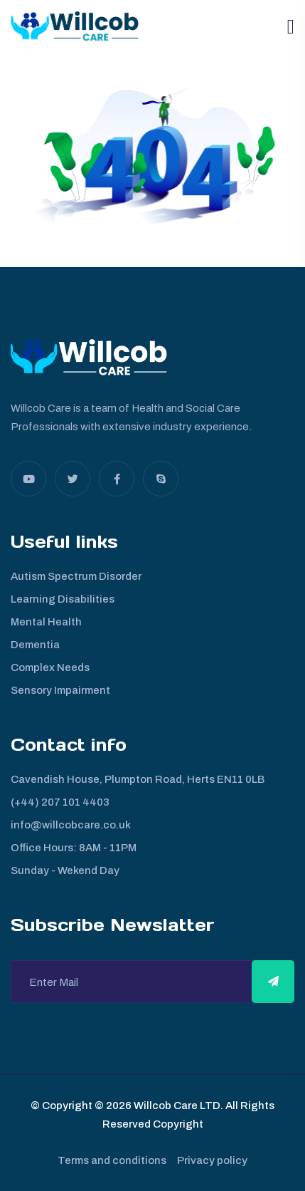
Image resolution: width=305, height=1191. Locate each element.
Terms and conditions (112, 1160)
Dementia (35, 644)
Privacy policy (212, 1160)
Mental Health (46, 622)
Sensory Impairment (60, 690)
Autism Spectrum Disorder (76, 576)
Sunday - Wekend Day (65, 870)
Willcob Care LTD (176, 1105)
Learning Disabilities (62, 599)
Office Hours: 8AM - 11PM (74, 847)
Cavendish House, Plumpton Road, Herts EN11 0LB (137, 779)
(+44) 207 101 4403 (60, 802)
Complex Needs (50, 667)
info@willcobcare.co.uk (71, 825)
